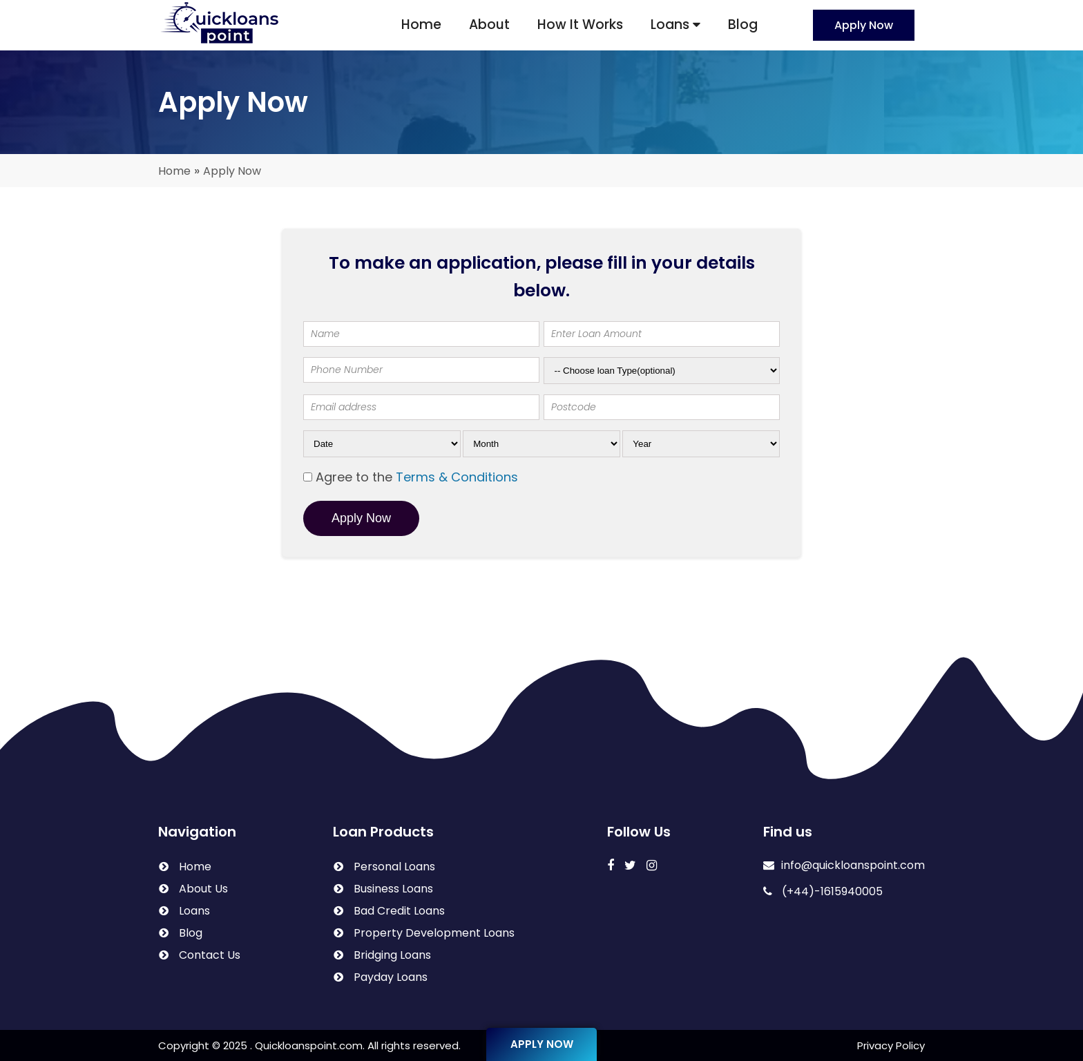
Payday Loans (391, 977)
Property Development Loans (434, 933)
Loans (675, 24)
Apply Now (863, 25)
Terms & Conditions (457, 477)
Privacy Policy (891, 1045)
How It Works (580, 24)
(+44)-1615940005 (823, 891)
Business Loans (393, 889)
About (489, 24)
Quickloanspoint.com (309, 1045)
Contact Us (209, 955)
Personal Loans (394, 866)
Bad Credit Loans (399, 911)
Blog (743, 24)
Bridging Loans (392, 955)
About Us (203, 889)
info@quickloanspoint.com (844, 865)
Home (421, 24)
